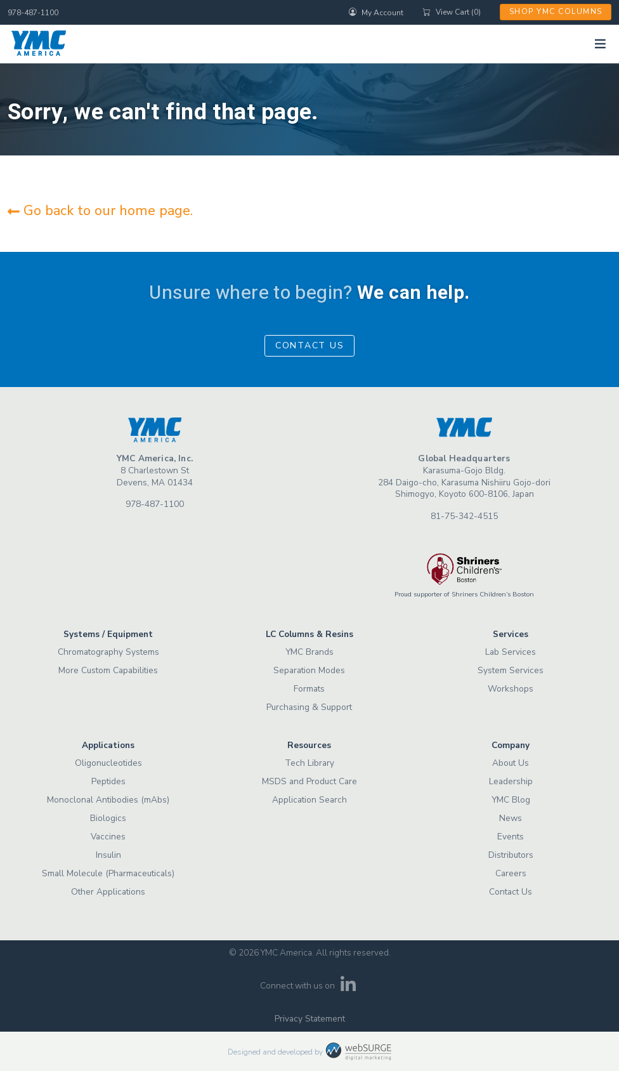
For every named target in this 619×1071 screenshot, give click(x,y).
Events (510, 837)
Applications (108, 745)
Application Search (309, 800)
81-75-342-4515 (464, 516)
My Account (376, 12)
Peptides (108, 781)
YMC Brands (309, 652)
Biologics (108, 818)
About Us (510, 763)
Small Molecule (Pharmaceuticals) (108, 873)
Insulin (108, 855)
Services (510, 634)
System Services (511, 670)
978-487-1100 (33, 13)
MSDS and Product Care (309, 781)
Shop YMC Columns (556, 11)
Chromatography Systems (108, 652)
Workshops (510, 689)
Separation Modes (309, 670)
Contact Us (309, 345)
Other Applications (108, 892)
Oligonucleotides (108, 763)
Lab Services (510, 652)
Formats (309, 689)
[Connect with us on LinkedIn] (348, 988)
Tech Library (309, 763)
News (510, 818)
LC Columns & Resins (309, 634)
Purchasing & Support (309, 707)
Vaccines (108, 837)
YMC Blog (511, 800)
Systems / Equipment (108, 634)
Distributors (510, 855)
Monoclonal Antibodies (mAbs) (108, 800)
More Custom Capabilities (108, 670)
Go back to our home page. (100, 210)
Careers (510, 873)
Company (511, 745)
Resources (309, 745)
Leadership (511, 781)
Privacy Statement (310, 1019)
